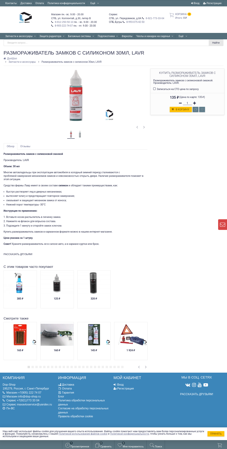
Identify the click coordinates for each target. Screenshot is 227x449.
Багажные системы (81, 36)
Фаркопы (127, 36)
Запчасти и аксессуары (20, 36)
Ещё (94, 3)
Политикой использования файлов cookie (83, 433)
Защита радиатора (52, 36)
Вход (195, 3)
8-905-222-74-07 (63, 25)
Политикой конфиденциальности (129, 433)
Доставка (26, 3)
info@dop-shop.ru (29, 396)
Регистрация (212, 3)
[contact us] (222, 224)
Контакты (11, 3)
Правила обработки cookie (75, 416)
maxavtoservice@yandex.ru (34, 404)
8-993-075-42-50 (135, 22)
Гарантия (68, 392)
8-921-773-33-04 (154, 18)
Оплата (39, 3)
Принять (216, 433)
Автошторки (186, 36)
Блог (61, 396)
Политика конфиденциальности (66, 3)
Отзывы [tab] (25, 146)
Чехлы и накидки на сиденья (154, 36)
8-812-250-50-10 (63, 22)
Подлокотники (108, 36)
